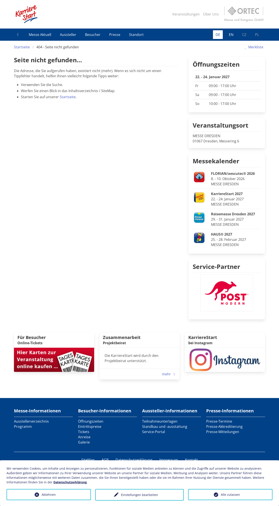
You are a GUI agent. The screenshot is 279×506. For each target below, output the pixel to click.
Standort (136, 34)
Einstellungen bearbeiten (139, 495)
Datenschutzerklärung (134, 459)
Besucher (92, 34)
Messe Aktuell (40, 34)
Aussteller (68, 34)
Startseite (22, 47)
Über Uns (211, 14)
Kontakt (191, 459)
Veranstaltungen (186, 14)
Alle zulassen (230, 495)
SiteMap (88, 459)
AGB (105, 459)
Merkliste (253, 47)
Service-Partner (216, 266)
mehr (169, 374)
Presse (114, 34)
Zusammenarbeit (122, 337)
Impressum (168, 459)
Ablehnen (49, 495)
